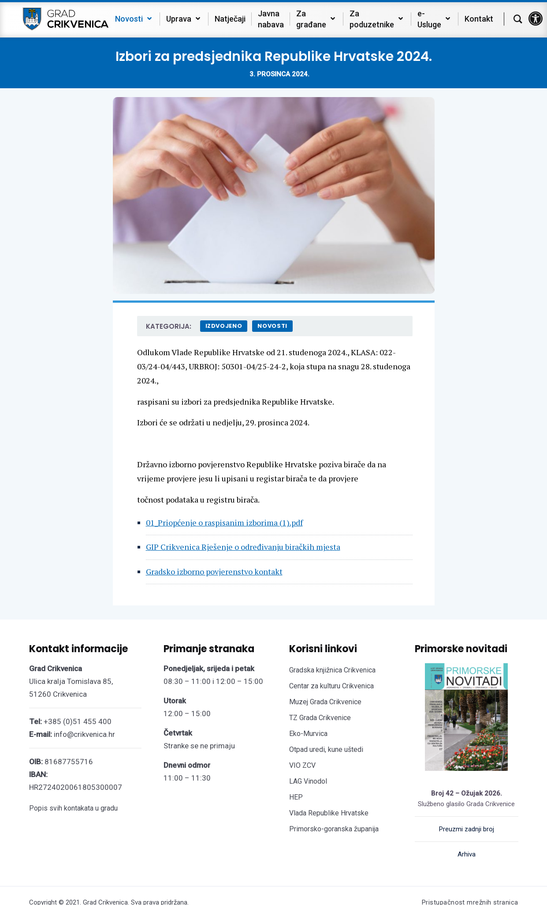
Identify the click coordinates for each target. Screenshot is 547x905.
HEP (296, 797)
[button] (535, 18)
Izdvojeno (223, 326)
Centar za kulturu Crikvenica (331, 686)
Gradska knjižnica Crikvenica (332, 670)
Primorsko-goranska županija (334, 829)
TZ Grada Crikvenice (320, 717)
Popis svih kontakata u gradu (73, 808)
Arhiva (467, 854)
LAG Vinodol (308, 781)
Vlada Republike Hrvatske (328, 813)
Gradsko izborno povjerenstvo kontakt (214, 571)
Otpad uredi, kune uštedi (326, 749)
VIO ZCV (302, 765)
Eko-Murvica (308, 733)
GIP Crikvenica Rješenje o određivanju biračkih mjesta (243, 546)
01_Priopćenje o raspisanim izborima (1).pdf (224, 522)
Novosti (272, 326)
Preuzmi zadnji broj (466, 829)
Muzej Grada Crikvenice (325, 702)
